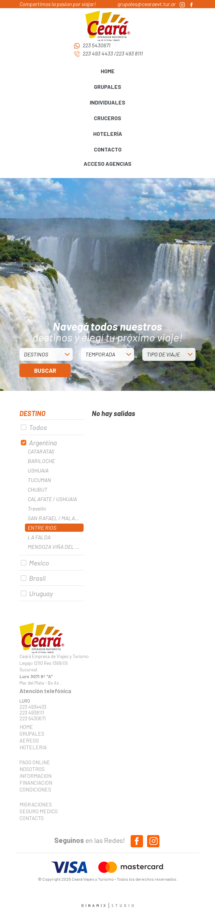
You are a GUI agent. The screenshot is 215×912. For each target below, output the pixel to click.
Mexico (39, 563)
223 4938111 (31, 712)
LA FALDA (39, 537)
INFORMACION (35, 776)
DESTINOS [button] (36, 354)
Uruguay (41, 593)
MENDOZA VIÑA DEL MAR (56, 546)
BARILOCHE (41, 461)
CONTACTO (107, 149)
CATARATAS (41, 451)
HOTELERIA (33, 747)
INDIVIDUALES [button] (107, 102)
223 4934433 (32, 707)
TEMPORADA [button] (100, 354)
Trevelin (37, 508)
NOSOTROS (32, 769)
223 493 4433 (98, 53)
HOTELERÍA (107, 133)
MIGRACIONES (35, 804)
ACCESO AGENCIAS (107, 163)
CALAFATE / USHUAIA (52, 499)
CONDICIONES (35, 789)
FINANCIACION (35, 783)
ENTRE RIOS (42, 527)
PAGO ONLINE (34, 762)
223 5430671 (96, 45)
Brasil (37, 578)
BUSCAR (45, 370)
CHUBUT (37, 489)
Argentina (43, 442)
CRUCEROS (107, 118)
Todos (38, 427)
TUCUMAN (39, 480)
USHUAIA (38, 470)
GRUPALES (31, 734)
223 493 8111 (129, 53)
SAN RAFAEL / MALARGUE (56, 518)
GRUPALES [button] (107, 86)
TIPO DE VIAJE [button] (163, 354)
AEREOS (29, 740)
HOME (108, 71)
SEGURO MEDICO (36, 811)
